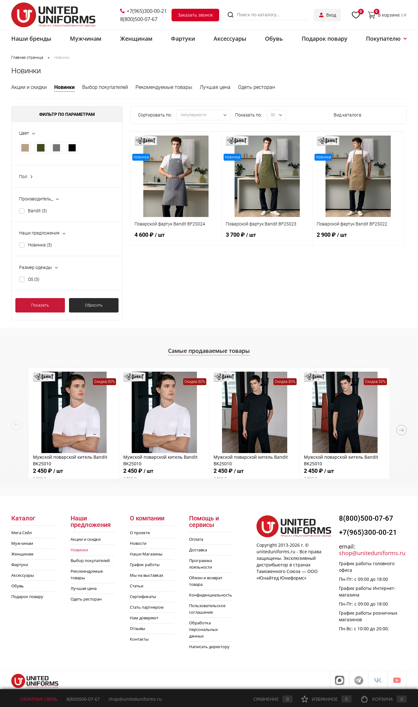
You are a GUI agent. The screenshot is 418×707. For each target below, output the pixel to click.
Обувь (17, 586)
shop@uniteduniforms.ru (372, 553)
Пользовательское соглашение (207, 609)
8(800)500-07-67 (138, 19)
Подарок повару (27, 596)
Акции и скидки (29, 87)
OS (34, 279)
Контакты (139, 639)
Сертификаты (143, 596)
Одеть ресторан (256, 87)
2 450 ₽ (74, 474)
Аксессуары (22, 575)
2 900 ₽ (358, 238)
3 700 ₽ (267, 238)
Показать (40, 305)
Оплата (196, 539)
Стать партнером (147, 607)
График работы (145, 564)
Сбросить (94, 305)
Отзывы (137, 628)
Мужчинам (22, 543)
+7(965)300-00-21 (143, 10)
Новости (138, 543)
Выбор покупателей (105, 87)
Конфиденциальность (210, 595)
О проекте (140, 532)
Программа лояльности (200, 564)
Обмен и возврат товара (205, 581)
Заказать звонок (195, 15)
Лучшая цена (215, 87)
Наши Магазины (146, 554)
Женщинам (22, 554)
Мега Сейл (21, 532)
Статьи (136, 586)
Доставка (198, 550)
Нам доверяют (144, 618)
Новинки (64, 87)
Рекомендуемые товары (163, 87)
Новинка (40, 244)
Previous (16, 425)
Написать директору (209, 646)
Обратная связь (34, 699)
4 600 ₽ (176, 238)
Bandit (37, 210)
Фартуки (19, 564)
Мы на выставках (146, 575)
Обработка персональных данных (203, 629)
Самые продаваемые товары (209, 351)
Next (401, 430)
